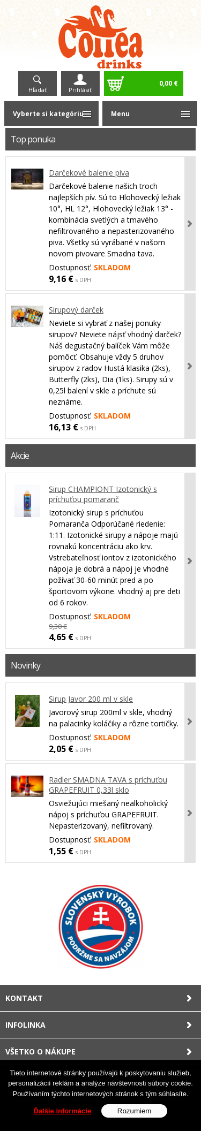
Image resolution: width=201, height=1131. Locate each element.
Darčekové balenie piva (89, 173)
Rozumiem (134, 1111)
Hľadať (37, 90)
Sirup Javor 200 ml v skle (91, 699)
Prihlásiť (80, 90)
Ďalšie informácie (63, 1111)
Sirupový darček (76, 310)
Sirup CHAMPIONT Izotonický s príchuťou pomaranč (103, 494)
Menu (120, 113)
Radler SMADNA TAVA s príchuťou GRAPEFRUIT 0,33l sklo (108, 785)
